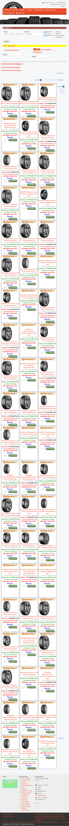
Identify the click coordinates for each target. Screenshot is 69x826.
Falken (37, 816)
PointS (47, 818)
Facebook (39, 803)
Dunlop (61, 814)
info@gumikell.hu (48, 2)
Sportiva (52, 818)
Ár (63, 73)
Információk (38, 10)
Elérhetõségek (25, 805)
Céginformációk (25, 806)
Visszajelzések (9, 13)
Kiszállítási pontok (26, 785)
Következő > (61, 80)
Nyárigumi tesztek (26, 791)
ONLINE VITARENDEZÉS (49, 822)
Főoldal (7, 10)
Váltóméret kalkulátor (24, 797)
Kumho (62, 816)
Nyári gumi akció (26, 778)
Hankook (52, 816)
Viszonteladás (25, 803)
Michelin (37, 818)
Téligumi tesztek (26, 792)
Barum (37, 814)
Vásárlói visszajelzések (25, 809)
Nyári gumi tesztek (8, 816)
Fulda (41, 816)
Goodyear (46, 816)
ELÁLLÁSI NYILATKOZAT (33, 822)
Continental (50, 814)
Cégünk (15, 10)
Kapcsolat (20, 13)
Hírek (22, 10)
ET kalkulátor (25, 794)
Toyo (57, 818)
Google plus (42, 803)
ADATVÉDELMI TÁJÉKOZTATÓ (16, 822)
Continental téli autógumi (10, 67)
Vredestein (62, 818)
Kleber (58, 816)
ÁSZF (4, 822)
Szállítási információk (24, 800)
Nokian (43, 818)
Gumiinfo (24, 789)
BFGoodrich (43, 814)
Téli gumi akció (25, 780)
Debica (57, 814)
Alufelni (23, 782)
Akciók (29, 10)
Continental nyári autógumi (11, 70)
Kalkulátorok (50, 10)
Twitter (37, 803)
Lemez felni (24, 784)
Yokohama (38, 820)
